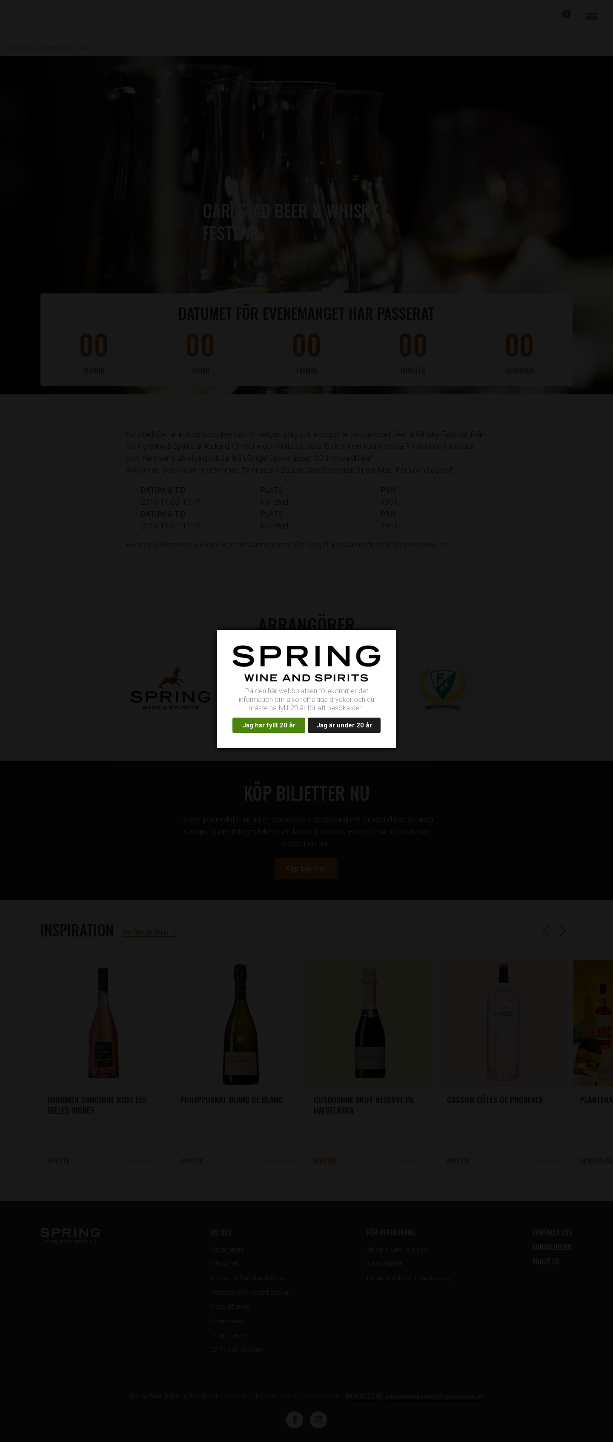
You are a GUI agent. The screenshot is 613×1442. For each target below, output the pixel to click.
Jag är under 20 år (344, 725)
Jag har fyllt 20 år (268, 725)
